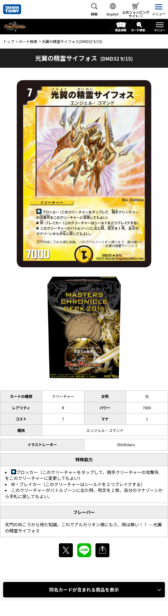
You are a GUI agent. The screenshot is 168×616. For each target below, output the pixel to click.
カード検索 (28, 41)
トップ (8, 41)
